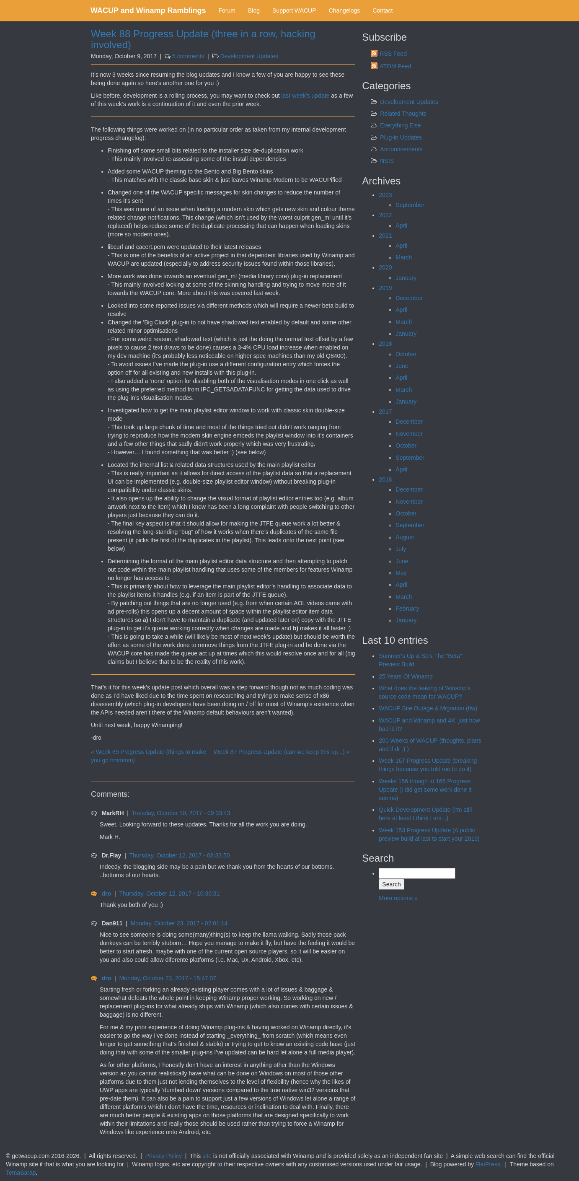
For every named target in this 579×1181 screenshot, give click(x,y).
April (401, 225)
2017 (385, 411)
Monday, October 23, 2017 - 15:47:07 (167, 978)
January (405, 278)
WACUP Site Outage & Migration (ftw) (428, 708)
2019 (385, 288)
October (405, 354)
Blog (254, 10)
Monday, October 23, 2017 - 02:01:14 (179, 923)
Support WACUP (294, 10)
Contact (382, 10)
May (400, 573)
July (400, 549)
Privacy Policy (163, 1156)
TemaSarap (21, 1172)
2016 (385, 479)
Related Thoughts (403, 113)
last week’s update (305, 95)
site (207, 1156)
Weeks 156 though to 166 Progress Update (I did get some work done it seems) (425, 789)
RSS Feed (393, 53)
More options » (398, 898)
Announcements (401, 149)
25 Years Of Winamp (405, 676)
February (407, 608)
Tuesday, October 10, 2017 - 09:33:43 (181, 813)
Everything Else (400, 125)
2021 (385, 235)
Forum (227, 10)
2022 (385, 215)
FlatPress (488, 1164)
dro (106, 893)
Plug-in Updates (401, 137)
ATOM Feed (395, 66)
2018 (385, 343)
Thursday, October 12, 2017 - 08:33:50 (179, 855)
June (401, 366)
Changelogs (344, 10)
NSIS (387, 161)
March (403, 257)
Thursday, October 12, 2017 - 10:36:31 (169, 893)
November (409, 433)
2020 (385, 267)
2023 (385, 195)
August (404, 537)
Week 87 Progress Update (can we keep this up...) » (281, 751)
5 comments (188, 56)
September (409, 205)
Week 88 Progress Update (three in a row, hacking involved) (203, 39)
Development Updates (249, 56)
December (409, 298)
